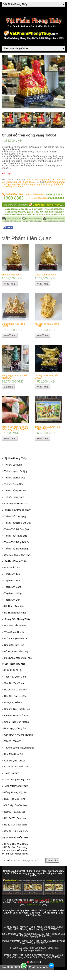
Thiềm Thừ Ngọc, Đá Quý (17, 522)
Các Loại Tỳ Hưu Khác (16, 503)
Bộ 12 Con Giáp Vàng (38, 179)
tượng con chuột (14, 186)
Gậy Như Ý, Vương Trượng (18, 734)
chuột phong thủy (11, 184)
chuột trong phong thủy (33, 184)
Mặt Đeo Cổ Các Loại (15, 625)
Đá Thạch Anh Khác (14, 606)
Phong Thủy (10, 955)
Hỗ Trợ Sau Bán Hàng (15, 847)
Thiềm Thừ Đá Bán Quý (16, 529)
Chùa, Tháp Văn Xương (16, 722)
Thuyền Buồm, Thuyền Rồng (19, 747)
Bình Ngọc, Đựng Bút (15, 728)
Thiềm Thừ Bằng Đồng (16, 548)
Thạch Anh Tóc (12, 574)
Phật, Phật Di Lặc (13, 670)
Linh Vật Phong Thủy (23, 182)
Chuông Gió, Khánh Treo (17, 709)
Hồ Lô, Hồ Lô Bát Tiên (15, 689)
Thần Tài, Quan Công (15, 676)
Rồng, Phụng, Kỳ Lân (15, 792)
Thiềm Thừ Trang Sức (15, 535)
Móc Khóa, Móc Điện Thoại (18, 658)
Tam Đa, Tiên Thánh (14, 683)
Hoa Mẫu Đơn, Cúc (14, 754)
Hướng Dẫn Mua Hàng (16, 844)
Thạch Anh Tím (12, 580)
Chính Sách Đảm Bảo (15, 850)
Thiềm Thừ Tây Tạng (15, 516)
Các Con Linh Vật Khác (16, 831)
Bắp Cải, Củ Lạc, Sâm (15, 696)
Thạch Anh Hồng (12, 593)
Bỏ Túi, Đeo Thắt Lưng (16, 651)
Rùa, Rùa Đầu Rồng (14, 798)
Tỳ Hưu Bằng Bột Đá (15, 490)
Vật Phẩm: (7, 860)
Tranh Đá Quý (11, 773)
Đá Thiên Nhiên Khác (15, 612)
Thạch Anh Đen (12, 599)
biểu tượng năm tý (54, 182)
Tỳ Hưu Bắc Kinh (13, 464)
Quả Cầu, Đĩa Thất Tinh (16, 766)
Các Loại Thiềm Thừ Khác (17, 555)
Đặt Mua (8, 386)
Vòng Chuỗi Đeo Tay (15, 632)
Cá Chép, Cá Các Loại (16, 805)
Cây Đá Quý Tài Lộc (14, 760)
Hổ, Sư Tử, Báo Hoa (15, 818)
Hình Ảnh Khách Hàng (16, 853)
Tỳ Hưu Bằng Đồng (14, 497)
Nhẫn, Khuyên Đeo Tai (16, 638)
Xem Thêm (10, 283)
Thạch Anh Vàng (12, 587)
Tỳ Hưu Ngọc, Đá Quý (15, 471)
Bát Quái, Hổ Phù (13, 702)
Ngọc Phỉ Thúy (12, 567)
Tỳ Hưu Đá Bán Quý (14, 477)
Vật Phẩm (24, 955)
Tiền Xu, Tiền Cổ (12, 741)
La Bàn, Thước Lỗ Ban (16, 715)
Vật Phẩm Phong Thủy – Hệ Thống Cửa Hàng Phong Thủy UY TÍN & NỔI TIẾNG (37, 942)
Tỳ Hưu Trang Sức (13, 484)
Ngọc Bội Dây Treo (14, 645)
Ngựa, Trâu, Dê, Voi (14, 811)
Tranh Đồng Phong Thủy (17, 779)
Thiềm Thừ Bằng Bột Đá (16, 542)
